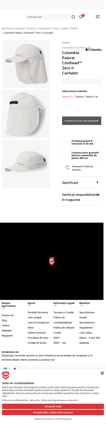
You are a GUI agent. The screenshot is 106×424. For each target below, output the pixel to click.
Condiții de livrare (37, 342)
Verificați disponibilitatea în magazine (81, 197)
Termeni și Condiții (63, 312)
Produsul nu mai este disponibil (82, 120)
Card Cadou (85, 332)
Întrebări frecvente (38, 312)
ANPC (56, 337)
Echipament (44, 28)
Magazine (7, 335)
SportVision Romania (13, 28)
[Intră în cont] (81, 16)
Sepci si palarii (61, 28)
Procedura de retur (38, 337)
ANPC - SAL (59, 342)
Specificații (80, 182)
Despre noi (8, 315)
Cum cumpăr (35, 317)
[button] (50, 17)
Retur (31, 327)
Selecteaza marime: (75, 91)
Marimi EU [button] (67, 96)
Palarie (74, 28)
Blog (4, 320)
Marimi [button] (79, 96)
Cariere (5, 325)
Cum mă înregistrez (39, 322)
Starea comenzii (37, 332)
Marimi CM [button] (92, 96)
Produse (31, 28)
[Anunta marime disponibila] (67, 105)
